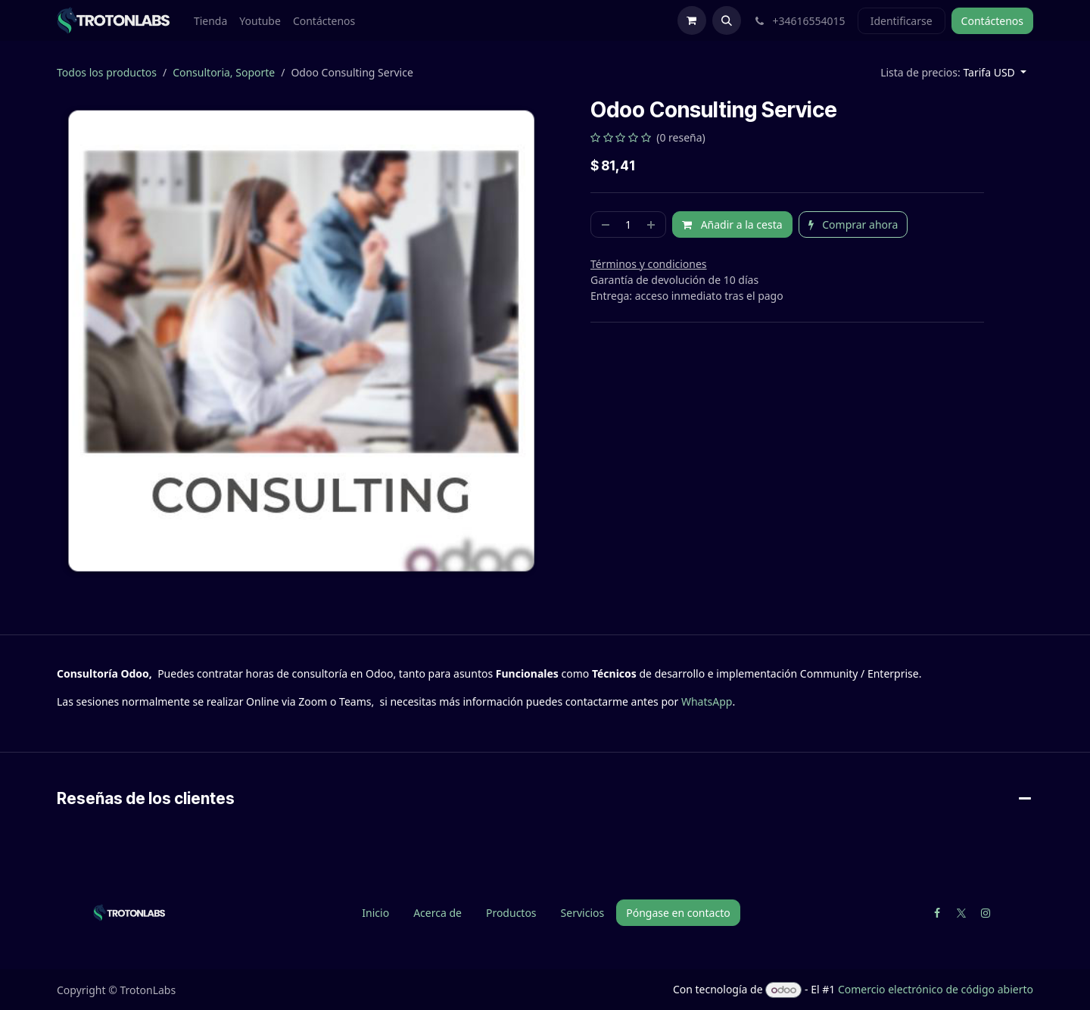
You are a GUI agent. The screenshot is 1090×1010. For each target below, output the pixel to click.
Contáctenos (992, 21)
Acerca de (437, 913)
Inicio (375, 913)
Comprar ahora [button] (853, 224)
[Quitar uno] (604, 224)
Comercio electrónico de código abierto (935, 989)
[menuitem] (210, 21)
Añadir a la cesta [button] (732, 224)
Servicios (583, 913)
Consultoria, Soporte (224, 72)
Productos (511, 913)
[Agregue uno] (652, 224)
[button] (726, 20)
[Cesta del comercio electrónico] (691, 20)
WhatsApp (706, 701)
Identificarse (901, 21)
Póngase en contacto (678, 913)
